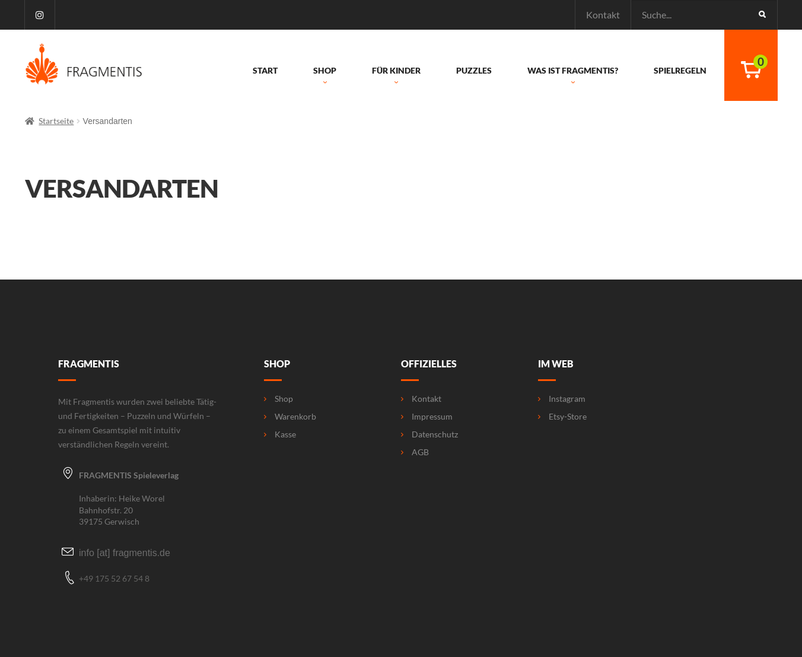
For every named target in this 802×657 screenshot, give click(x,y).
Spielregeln (680, 70)
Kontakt (603, 14)
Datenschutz (429, 434)
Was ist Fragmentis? (572, 76)
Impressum (427, 416)
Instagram (561, 399)
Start (265, 70)
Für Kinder (396, 76)
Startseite (56, 121)
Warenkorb (290, 416)
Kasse (280, 434)
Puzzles (474, 70)
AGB (415, 452)
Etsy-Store (562, 416)
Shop (324, 76)
